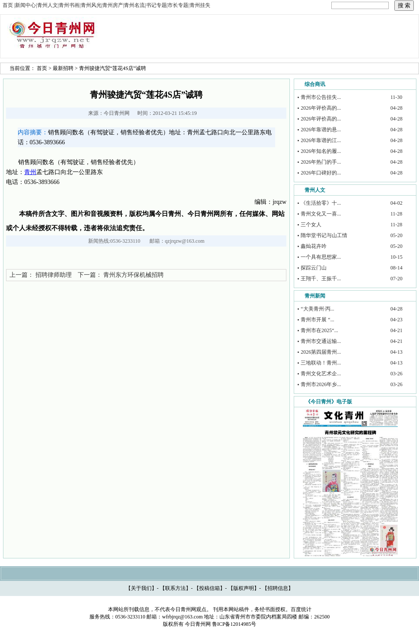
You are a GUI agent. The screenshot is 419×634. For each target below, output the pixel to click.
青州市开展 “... (317, 320)
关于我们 (141, 588)
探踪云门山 (314, 268)
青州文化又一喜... (321, 214)
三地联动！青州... (321, 363)
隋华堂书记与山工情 (324, 235)
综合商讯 (315, 84)
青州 (30, 172)
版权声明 (243, 588)
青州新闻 (315, 296)
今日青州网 (117, 113)
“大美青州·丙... (317, 309)
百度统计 (301, 609)
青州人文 (315, 190)
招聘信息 (277, 588)
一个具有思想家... (321, 257)
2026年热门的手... (321, 162)
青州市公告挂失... (321, 97)
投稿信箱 (209, 588)
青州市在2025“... (319, 330)
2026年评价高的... (321, 108)
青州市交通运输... (321, 341)
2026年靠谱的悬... (321, 130)
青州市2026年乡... (321, 384)
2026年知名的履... (321, 151)
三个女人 (311, 225)
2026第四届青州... (321, 352)
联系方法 (175, 588)
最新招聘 (63, 68)
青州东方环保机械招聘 (133, 275)
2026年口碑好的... (321, 173)
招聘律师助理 (53, 275)
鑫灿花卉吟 (314, 246)
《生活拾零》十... (321, 203)
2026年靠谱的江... (321, 140)
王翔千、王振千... (321, 279)
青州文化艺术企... (321, 374)
